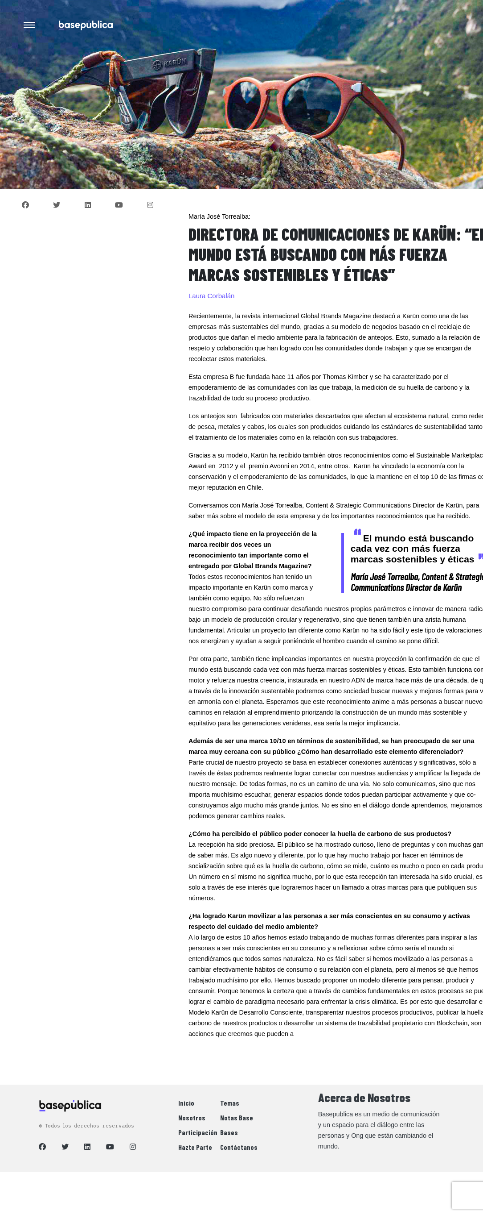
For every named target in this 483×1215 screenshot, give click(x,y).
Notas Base (236, 1117)
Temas (229, 1103)
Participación (197, 1132)
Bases (229, 1132)
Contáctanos (239, 1147)
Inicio (186, 1103)
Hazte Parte (195, 1147)
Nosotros (191, 1117)
